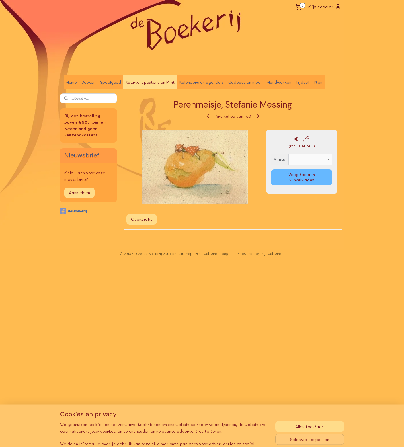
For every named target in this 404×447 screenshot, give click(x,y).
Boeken (88, 82)
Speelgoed (110, 82)
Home (71, 82)
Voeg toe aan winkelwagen (301, 177)
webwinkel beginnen (220, 253)
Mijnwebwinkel (272, 253)
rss (197, 253)
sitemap (185, 253)
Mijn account (324, 6)
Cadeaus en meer (245, 82)
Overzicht (141, 219)
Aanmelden (79, 192)
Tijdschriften (309, 82)
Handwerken (279, 82)
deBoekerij (73, 211)
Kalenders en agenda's (201, 82)
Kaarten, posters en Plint (150, 82)
